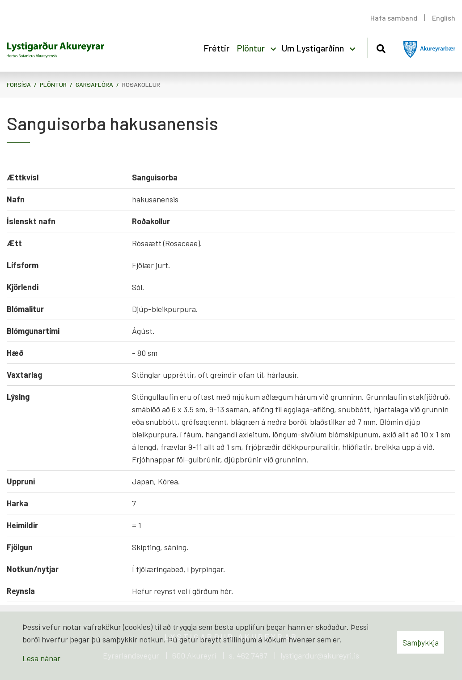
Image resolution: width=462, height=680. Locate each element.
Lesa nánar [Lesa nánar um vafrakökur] (41, 658)
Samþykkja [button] (421, 642)
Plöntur (53, 84)
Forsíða (19, 84)
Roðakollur (141, 84)
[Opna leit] (381, 47)
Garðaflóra (94, 84)
